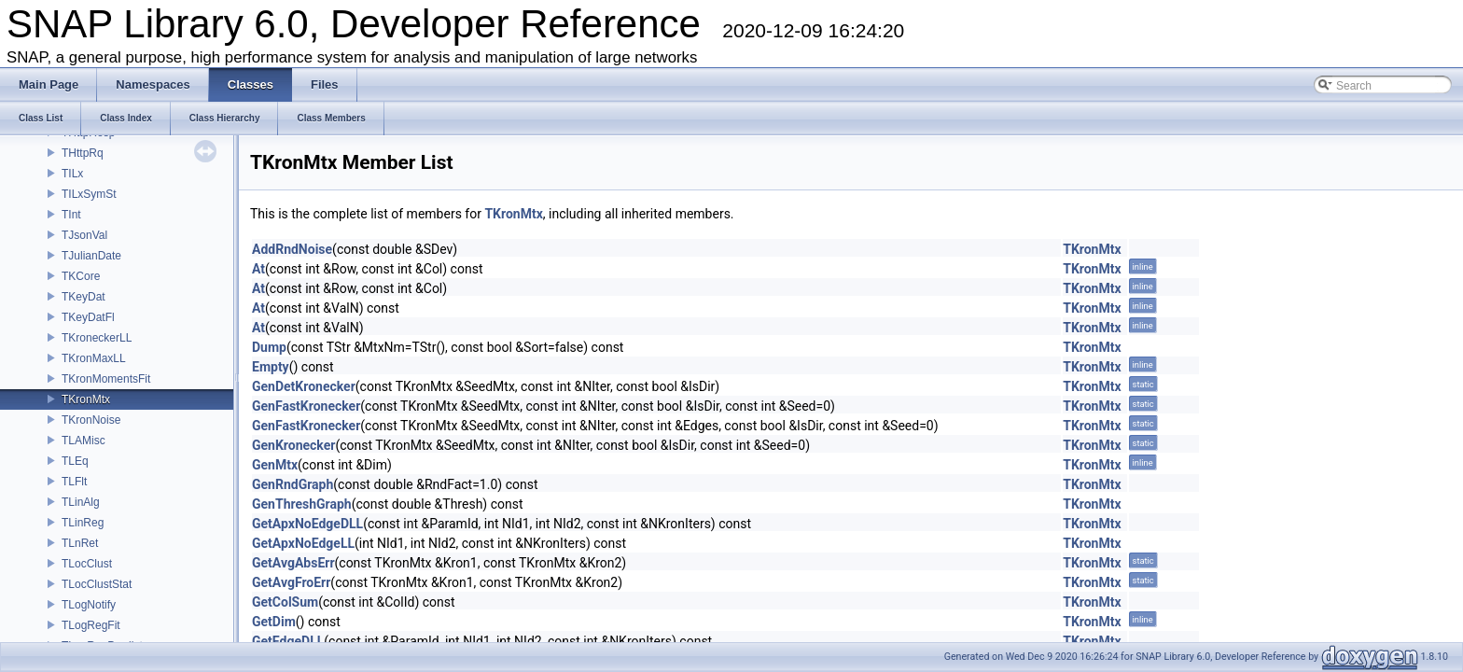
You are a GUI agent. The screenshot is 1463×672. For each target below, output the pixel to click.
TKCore (81, 276)
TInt (71, 214)
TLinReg (83, 522)
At (258, 268)
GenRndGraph (292, 484)
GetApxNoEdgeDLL (307, 523)
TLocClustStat (97, 584)
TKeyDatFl (88, 317)
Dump (269, 347)
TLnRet (80, 543)
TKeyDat (83, 296)
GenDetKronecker (303, 386)
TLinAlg (81, 502)
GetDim (274, 621)
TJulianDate (91, 255)
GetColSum (285, 602)
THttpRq (83, 153)
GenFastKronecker (306, 406)
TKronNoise (91, 420)
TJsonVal (84, 235)
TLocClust (87, 563)
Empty (270, 366)
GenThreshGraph (302, 504)
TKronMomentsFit (106, 378)
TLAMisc (83, 440)
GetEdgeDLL (288, 641)
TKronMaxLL (94, 358)
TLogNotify (89, 604)
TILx (72, 173)
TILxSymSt (89, 194)
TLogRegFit (91, 625)
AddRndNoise (292, 249)
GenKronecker (293, 445)
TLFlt (74, 481)
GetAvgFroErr (291, 582)
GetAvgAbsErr (293, 562)
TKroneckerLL (97, 337)
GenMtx (275, 464)
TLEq (75, 461)
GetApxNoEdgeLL (303, 543)
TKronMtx (86, 399)
